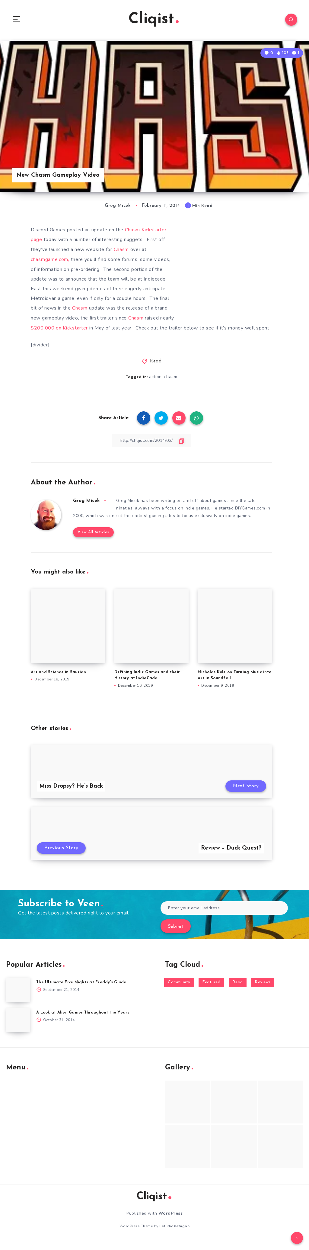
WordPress (170, 1221)
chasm (170, 385)
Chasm (122, 249)
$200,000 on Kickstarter (59, 326)
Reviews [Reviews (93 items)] (263, 990)
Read (155, 369)
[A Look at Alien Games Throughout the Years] (18, 1028)
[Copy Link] (151, 448)
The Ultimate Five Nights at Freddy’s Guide (81, 990)
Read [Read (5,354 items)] (237, 990)
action (155, 385)
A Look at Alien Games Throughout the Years (82, 1021)
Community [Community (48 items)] (179, 990)
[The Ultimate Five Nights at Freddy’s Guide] (18, 998)
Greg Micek (86, 508)
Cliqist (154, 19)
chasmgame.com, (50, 258)
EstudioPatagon (174, 1234)
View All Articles (93, 540)
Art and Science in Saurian (58, 680)
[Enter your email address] (224, 916)
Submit (175, 935)
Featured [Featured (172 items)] (211, 990)
